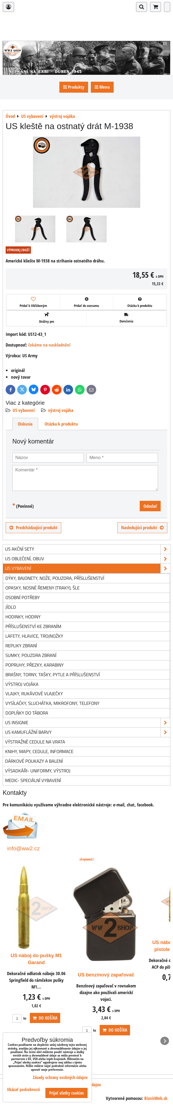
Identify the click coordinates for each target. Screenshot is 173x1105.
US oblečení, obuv (87, 558)
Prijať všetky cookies (66, 1093)
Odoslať (150, 506)
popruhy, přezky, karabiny (34, 665)
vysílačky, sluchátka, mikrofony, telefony (52, 703)
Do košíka (114, 1018)
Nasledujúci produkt (142, 527)
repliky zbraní (21, 645)
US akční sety (87, 549)
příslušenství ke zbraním (33, 626)
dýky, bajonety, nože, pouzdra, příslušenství (54, 578)
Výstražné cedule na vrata (35, 741)
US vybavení (24, 410)
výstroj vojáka (60, 410)
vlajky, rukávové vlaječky (34, 693)
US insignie (87, 722)
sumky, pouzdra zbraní (30, 655)
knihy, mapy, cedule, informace (39, 751)
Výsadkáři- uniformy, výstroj (37, 770)
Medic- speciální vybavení (33, 780)
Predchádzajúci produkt (33, 527)
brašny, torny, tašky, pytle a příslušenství (52, 674)
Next (164, 1041)
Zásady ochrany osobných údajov (60, 1077)
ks (89, 1018)
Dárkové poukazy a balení (34, 761)
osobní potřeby (22, 597)
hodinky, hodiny (23, 616)
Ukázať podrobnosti (23, 1089)
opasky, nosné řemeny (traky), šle (42, 587)
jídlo (10, 607)
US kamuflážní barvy (87, 732)
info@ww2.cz (23, 848)
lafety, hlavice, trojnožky (34, 636)
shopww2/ (87, 859)
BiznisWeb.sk (155, 1098)
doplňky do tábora (26, 712)
